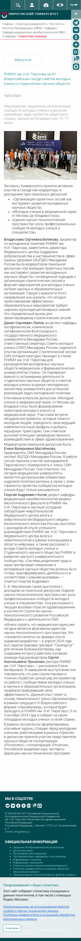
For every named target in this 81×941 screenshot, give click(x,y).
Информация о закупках (27, 859)
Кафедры (51, 28)
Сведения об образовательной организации (38, 847)
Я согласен (12, 928)
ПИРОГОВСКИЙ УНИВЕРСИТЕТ (34, 13)
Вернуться (23, 60)
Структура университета (31, 24)
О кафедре (9, 36)
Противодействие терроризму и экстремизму (39, 856)
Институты (57, 24)
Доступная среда (23, 850)
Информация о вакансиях (28, 862)
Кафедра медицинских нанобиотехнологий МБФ (33, 32)
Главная (7, 24)
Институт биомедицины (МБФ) (22, 28)
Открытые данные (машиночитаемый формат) (40, 865)
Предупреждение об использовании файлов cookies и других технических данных (44, 876)
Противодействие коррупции (30, 853)
